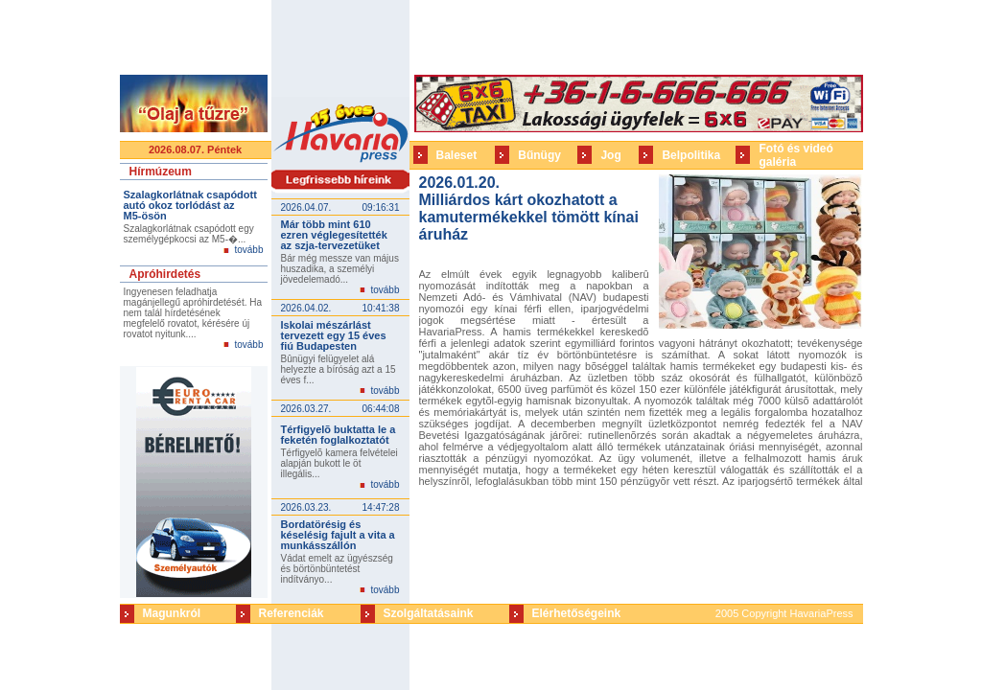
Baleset (457, 155)
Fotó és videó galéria (795, 155)
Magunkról (172, 613)
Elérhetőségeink (576, 613)
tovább (248, 249)
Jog (610, 155)
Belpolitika (691, 155)
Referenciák (291, 613)
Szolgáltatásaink (429, 613)
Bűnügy (539, 155)
